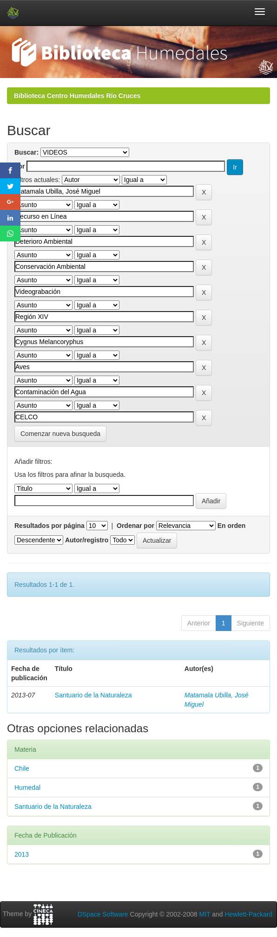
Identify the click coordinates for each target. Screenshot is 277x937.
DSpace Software (103, 914)
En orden (232, 525)
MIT (204, 914)
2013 (21, 854)
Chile (21, 768)
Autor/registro (86, 540)
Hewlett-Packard (248, 914)
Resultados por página (49, 525)
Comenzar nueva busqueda (60, 433)
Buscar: (26, 152)
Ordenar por (135, 525)
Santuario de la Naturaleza (93, 695)
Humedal (27, 787)
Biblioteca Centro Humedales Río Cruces (77, 95)
